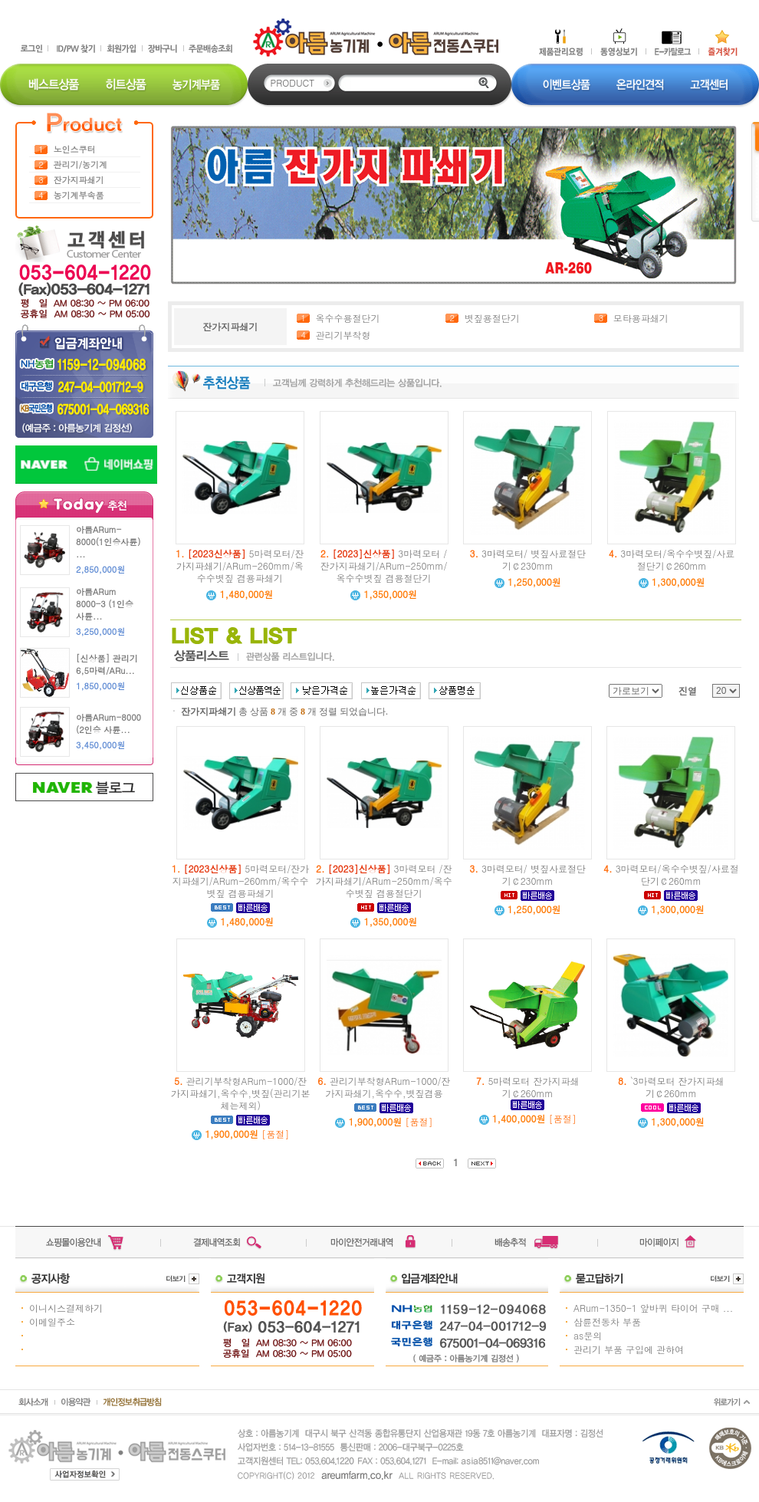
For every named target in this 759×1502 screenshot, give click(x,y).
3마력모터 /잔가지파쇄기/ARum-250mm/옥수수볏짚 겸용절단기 (384, 565)
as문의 (587, 1335)
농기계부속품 (79, 195)
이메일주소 (52, 1321)
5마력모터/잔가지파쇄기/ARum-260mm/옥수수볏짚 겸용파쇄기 (240, 565)
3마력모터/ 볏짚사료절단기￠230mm (528, 559)
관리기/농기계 (81, 164)
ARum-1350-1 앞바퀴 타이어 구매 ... (653, 1307)
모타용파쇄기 (641, 317)
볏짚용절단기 (492, 317)
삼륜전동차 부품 (607, 1321)
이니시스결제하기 (66, 1307)
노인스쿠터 (75, 149)
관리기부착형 (343, 334)
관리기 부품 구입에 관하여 (628, 1349)
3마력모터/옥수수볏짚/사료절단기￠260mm (672, 559)
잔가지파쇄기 (79, 180)
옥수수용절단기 (348, 317)
